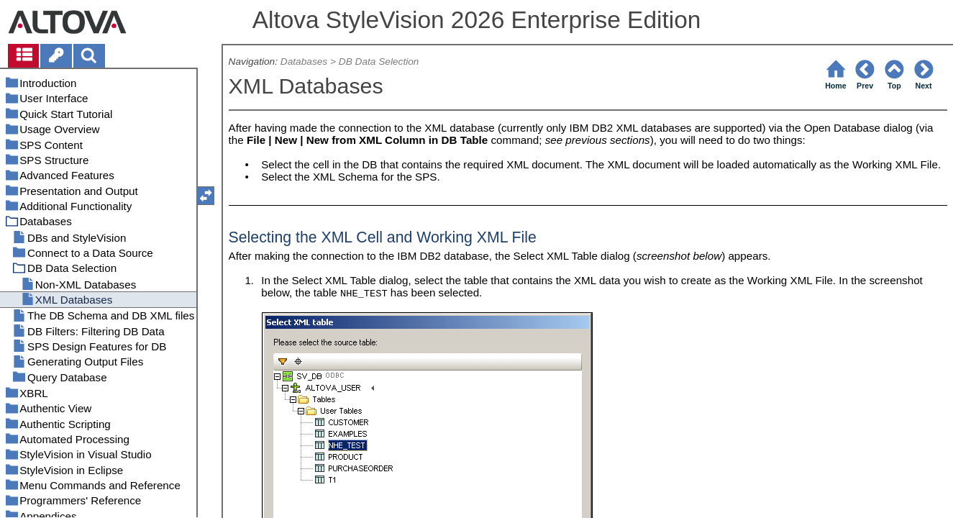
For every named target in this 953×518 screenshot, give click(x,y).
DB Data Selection (379, 61)
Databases (304, 61)
